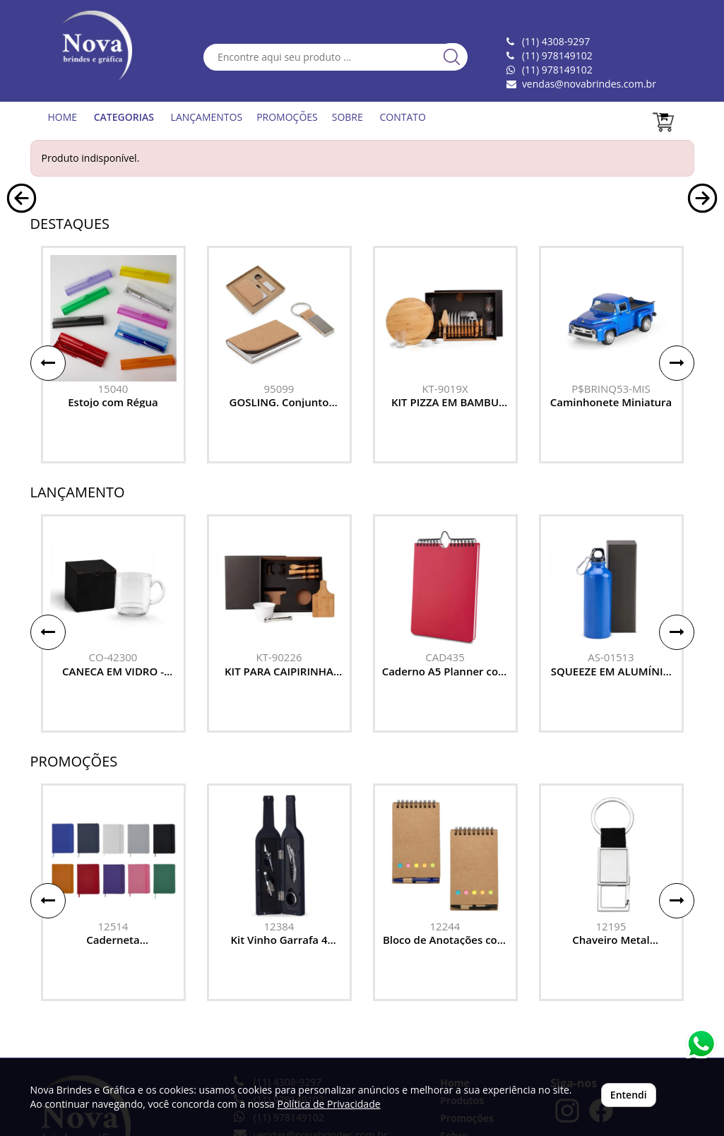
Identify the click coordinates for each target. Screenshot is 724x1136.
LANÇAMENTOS (207, 117)
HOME (63, 117)
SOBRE (347, 117)
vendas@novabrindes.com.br (589, 83)
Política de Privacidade (328, 1104)
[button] (21, 302)
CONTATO (402, 117)
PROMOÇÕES (287, 117)
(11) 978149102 (557, 69)
